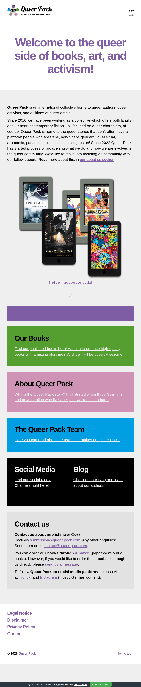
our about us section (97, 161)
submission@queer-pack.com (55, 542)
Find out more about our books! (70, 284)
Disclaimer (17, 622)
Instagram (48, 579)
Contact (15, 635)
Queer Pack (27, 656)
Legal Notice (19, 615)
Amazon (82, 555)
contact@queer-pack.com (65, 548)
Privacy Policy (21, 629)
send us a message (61, 566)
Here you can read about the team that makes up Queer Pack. (67, 442)
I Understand (100, 684)
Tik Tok (24, 579)
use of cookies (80, 684)
